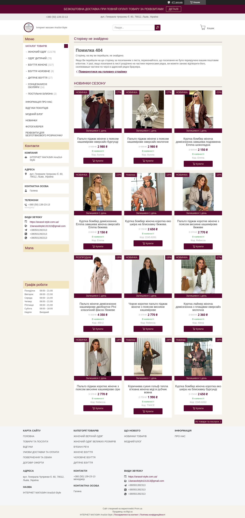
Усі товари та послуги (207, 421)
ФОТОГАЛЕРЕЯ (34, 126)
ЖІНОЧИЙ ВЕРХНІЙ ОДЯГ (88, 436)
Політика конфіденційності (152, 515)
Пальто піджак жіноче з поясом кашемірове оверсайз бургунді (98, 140)
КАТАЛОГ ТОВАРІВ (36, 46)
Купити (99, 160)
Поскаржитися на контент (126, 515)
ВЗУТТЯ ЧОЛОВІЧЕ (39, 71)
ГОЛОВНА (28, 436)
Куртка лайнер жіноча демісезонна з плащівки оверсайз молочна (198, 307)
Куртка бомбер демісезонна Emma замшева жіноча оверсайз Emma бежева (98, 224)
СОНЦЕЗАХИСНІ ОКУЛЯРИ (37, 86)
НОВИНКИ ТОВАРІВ (135, 436)
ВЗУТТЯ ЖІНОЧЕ (37, 64)
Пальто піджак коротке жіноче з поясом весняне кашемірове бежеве (198, 224)
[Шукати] (157, 27)
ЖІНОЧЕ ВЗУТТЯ (83, 452)
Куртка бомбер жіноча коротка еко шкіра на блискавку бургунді (198, 388)
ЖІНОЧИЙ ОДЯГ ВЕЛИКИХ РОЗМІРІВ (95, 441)
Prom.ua (138, 508)
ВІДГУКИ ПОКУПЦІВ (37, 108)
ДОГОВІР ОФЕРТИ (33, 462)
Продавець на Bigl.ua (122, 512)
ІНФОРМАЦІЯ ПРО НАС (39, 101)
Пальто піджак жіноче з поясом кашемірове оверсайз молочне (148, 140)
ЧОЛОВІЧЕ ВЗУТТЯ (84, 457)
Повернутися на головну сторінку (103, 71)
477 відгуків (177, 2)
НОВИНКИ (31, 120)
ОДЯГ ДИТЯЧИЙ (37, 58)
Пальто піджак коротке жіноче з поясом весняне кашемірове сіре (98, 388)
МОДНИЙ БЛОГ (34, 114)
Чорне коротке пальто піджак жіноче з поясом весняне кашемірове (148, 307)
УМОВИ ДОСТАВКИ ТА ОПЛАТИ (41, 452)
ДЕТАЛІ (173, 9)
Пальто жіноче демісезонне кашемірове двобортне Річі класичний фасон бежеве (98, 307)
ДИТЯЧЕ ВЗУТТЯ (37, 77)
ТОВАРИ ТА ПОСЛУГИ (35, 441)
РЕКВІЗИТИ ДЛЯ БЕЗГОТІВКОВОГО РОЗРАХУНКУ (44, 134)
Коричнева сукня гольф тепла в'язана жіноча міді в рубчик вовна (148, 389)
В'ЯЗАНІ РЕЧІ (81, 446)
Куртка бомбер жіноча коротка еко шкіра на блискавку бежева (148, 223)
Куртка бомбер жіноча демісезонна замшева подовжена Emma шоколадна (198, 141)
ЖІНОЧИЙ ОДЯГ (37, 51)
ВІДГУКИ (28, 446)
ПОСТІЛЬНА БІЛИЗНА (40, 93)
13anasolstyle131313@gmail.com (48, 226)
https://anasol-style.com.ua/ (44, 222)
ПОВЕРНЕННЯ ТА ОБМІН (37, 457)
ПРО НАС (180, 436)
